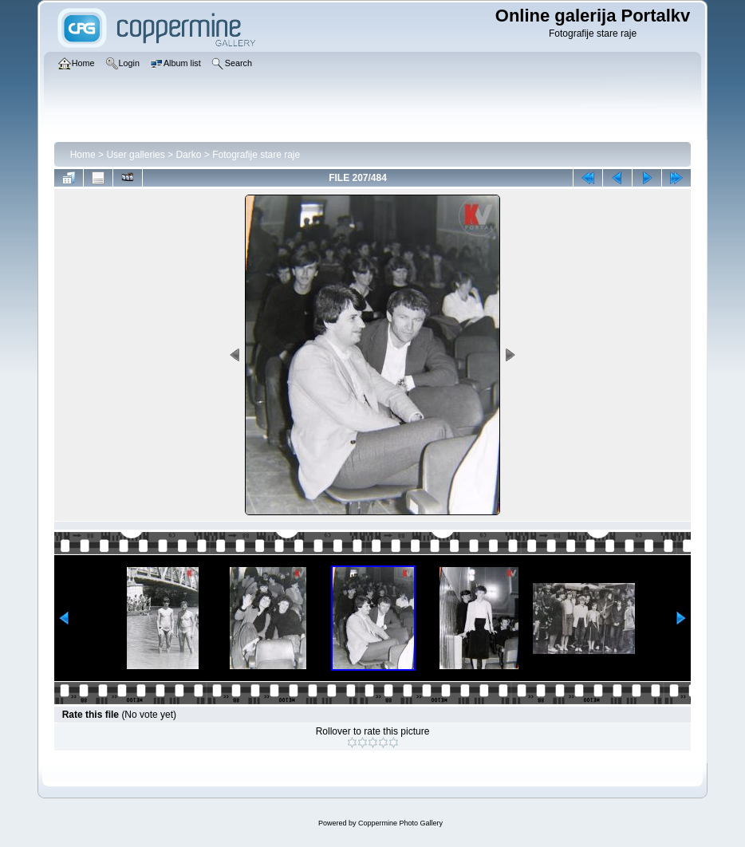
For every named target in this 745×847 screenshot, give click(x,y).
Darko (188, 154)
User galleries (135, 154)
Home (83, 154)
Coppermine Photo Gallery (400, 823)
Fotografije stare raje (256, 154)
